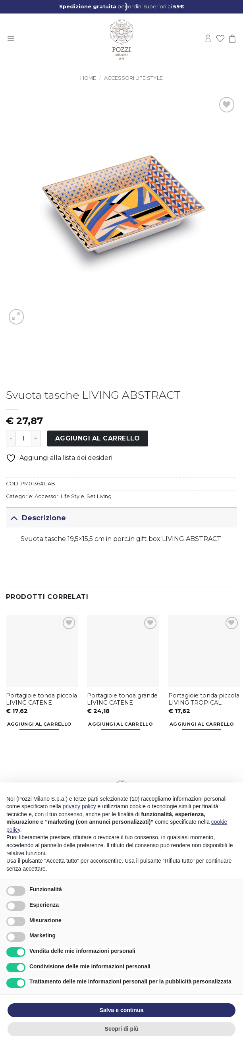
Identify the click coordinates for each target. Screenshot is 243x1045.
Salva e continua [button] (121, 1010)
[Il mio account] (208, 39)
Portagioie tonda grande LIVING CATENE (122, 699)
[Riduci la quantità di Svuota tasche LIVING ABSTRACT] (10, 438)
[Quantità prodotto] (23, 438)
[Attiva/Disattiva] (13, 517)
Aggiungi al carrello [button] (39, 724)
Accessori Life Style (133, 78)
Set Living (99, 496)
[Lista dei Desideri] (220, 39)
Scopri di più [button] (122, 1029)
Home (88, 78)
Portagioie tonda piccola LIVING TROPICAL (203, 699)
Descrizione (36, 517)
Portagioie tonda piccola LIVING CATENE (41, 699)
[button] (10, 39)
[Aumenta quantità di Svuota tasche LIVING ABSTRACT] (36, 438)
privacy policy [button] (79, 806)
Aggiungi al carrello (97, 438)
